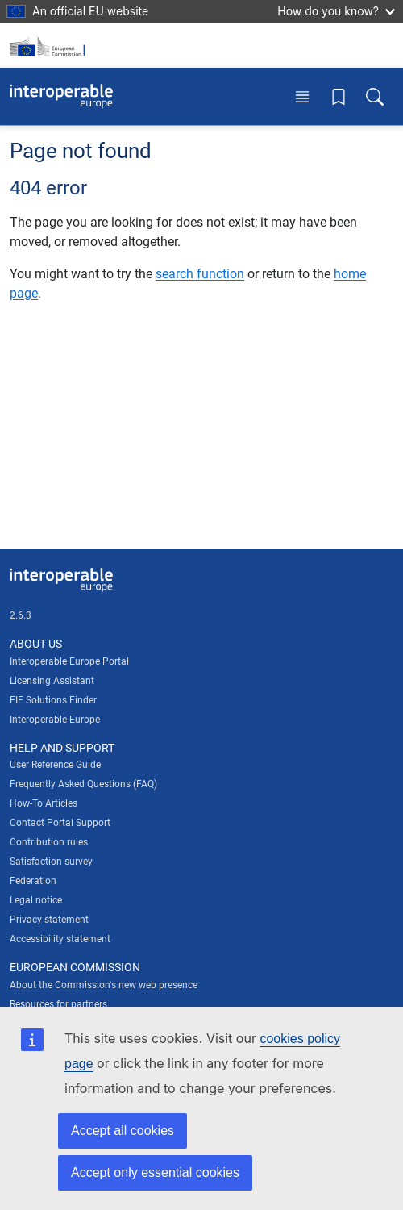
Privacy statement (49, 919)
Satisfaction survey (51, 861)
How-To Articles (43, 803)
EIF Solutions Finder (53, 700)
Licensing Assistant (52, 680)
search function (200, 274)
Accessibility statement (60, 939)
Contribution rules (49, 842)
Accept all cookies (122, 1130)
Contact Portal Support (60, 822)
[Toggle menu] (302, 96)
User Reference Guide (55, 764)
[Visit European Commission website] (50, 45)
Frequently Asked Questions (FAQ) (83, 784)
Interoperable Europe (55, 719)
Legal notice (36, 900)
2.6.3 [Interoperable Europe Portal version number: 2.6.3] (20, 615)
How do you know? (336, 11)
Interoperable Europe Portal (69, 661)
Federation (33, 881)
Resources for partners (58, 1004)
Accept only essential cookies (155, 1172)
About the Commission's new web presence (103, 985)
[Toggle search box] (374, 96)
